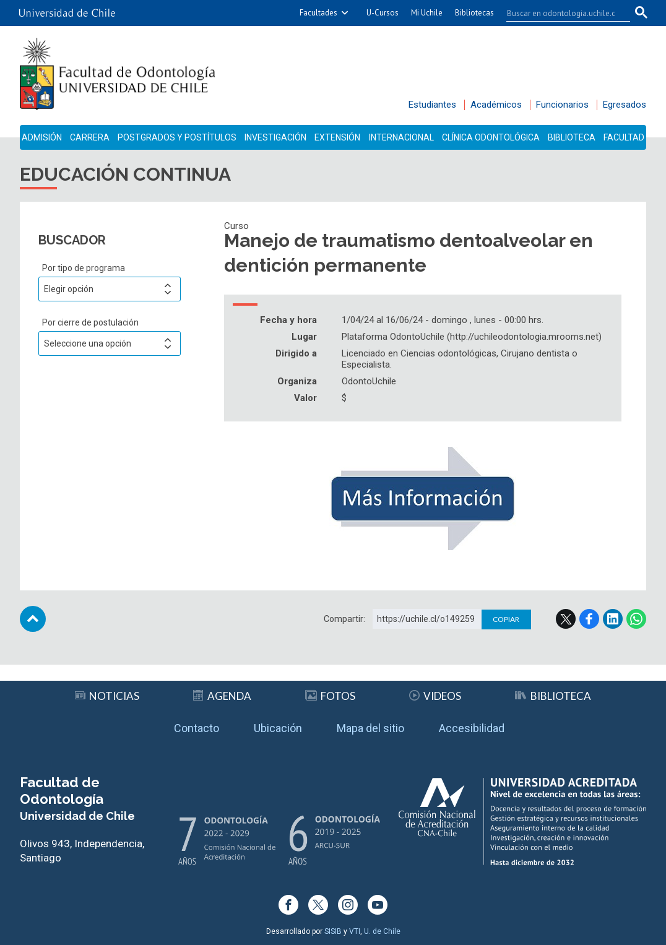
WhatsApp (636, 619)
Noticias (107, 695)
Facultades (318, 12)
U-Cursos (382, 12)
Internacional (401, 137)
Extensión (337, 137)
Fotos (330, 695)
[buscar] (560, 13)
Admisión (42, 137)
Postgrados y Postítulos (177, 137)
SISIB (333, 931)
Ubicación (278, 728)
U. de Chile (382, 931)
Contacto (196, 728)
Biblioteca (571, 137)
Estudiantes (432, 104)
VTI (354, 931)
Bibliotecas (474, 12)
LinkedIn (612, 618)
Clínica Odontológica (491, 137)
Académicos (496, 104)
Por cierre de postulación (90, 322)
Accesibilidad (471, 728)
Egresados (624, 104)
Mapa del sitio (370, 728)
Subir (33, 619)
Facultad (623, 137)
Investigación (275, 137)
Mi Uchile (427, 12)
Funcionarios (562, 104)
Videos (435, 695)
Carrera (90, 137)
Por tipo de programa (83, 268)
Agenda (222, 695)
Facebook (589, 619)
